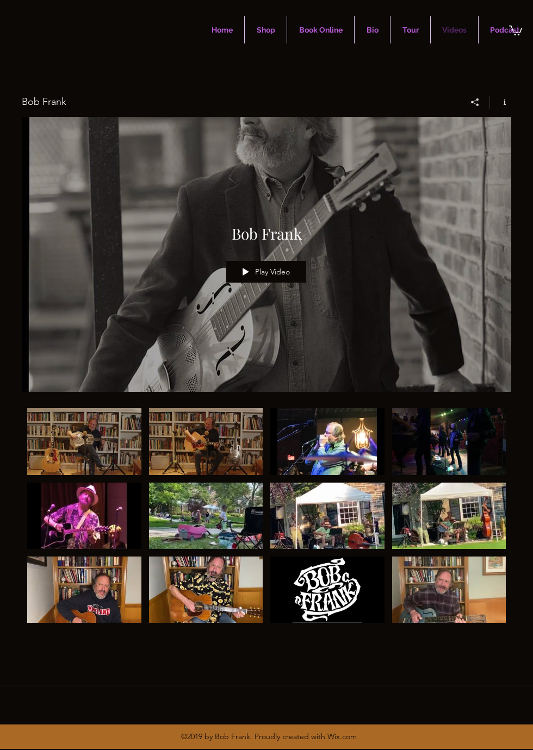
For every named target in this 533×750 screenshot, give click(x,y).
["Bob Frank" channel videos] (266, 520)
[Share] (475, 102)
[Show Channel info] (500, 102)
